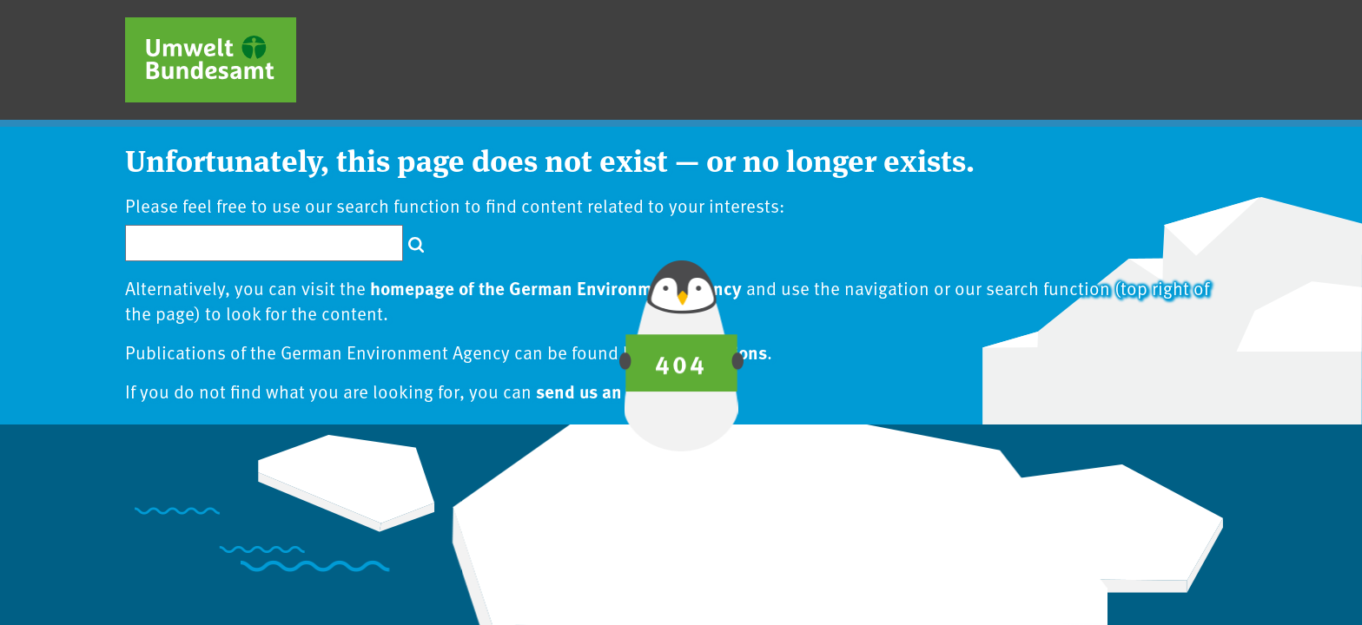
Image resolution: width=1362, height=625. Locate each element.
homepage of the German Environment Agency (556, 287)
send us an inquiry (610, 391)
